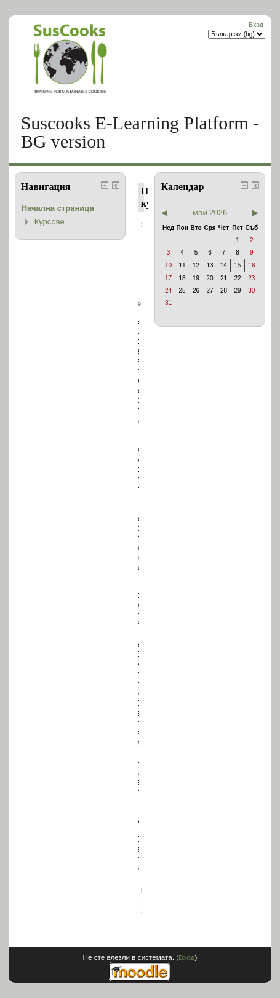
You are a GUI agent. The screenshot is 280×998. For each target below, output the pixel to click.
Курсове (49, 221)
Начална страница (58, 208)
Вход (256, 25)
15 (237, 265)
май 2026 (210, 212)
